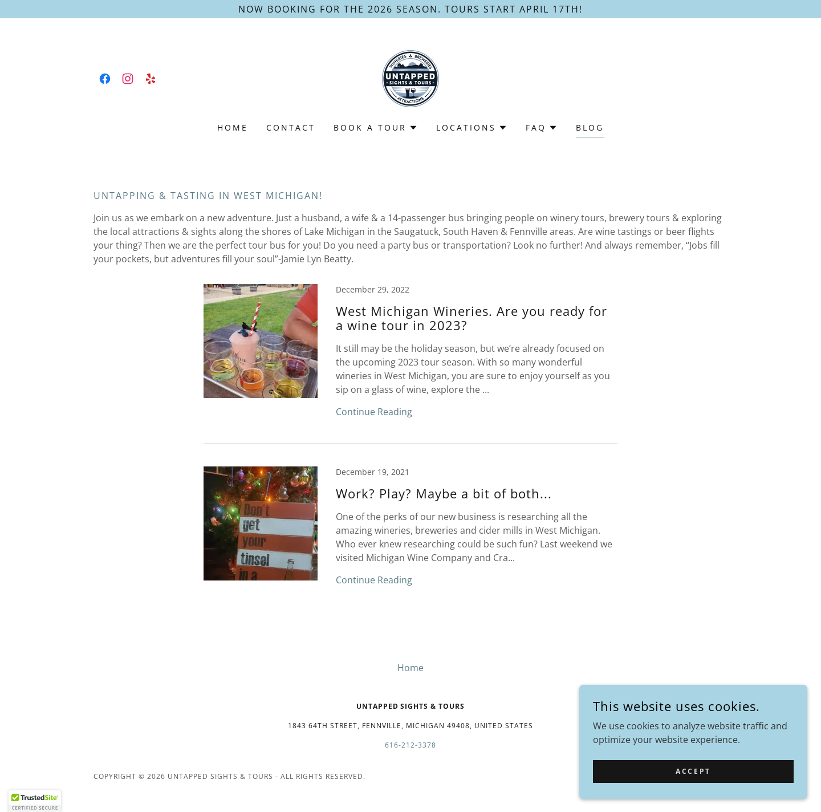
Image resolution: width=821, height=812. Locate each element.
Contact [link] (290, 127)
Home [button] (410, 667)
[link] (105, 78)
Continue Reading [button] (374, 411)
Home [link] (232, 127)
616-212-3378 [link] (410, 745)
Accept (693, 771)
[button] (376, 128)
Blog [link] (590, 127)
